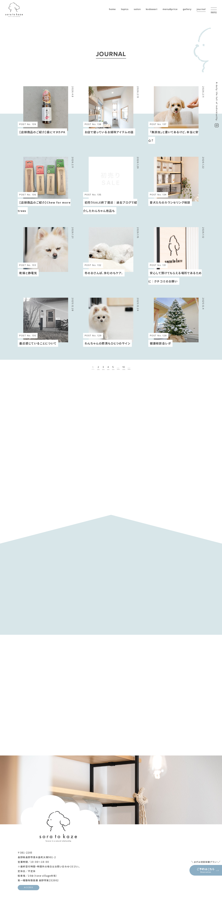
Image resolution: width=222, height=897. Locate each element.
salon (121, 13)
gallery (176, 13)
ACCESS (28, 875)
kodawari (136, 13)
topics (107, 13)
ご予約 (198, 846)
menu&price (157, 13)
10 (125, 367)
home (94, 13)
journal (191, 13)
